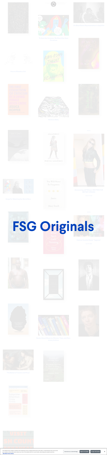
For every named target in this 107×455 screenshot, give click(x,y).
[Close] (104, 451)
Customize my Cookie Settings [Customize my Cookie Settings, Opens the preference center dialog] (71, 451)
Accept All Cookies (95, 451)
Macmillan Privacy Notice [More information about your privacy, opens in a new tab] (8, 453)
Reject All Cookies (84, 451)
